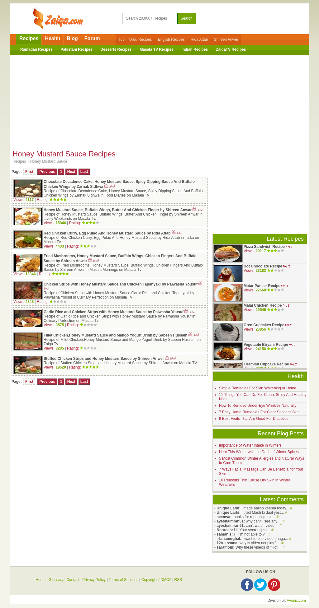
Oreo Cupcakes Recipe (264, 325)
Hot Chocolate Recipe (263, 266)
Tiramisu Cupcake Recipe (266, 364)
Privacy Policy (94, 580)
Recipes (28, 38)
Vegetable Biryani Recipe (266, 344)
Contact (72, 580)
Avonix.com (296, 600)
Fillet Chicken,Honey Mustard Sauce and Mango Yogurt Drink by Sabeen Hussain (116, 335)
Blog (72, 38)
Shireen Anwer (226, 39)
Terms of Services (123, 580)
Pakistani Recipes (76, 49)
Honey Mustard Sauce (48, 161)
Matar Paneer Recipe (262, 286)
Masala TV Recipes (157, 49)
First (29, 171)
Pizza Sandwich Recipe (264, 246)
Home (40, 580)
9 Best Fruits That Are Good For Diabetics (253, 418)
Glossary (56, 580)
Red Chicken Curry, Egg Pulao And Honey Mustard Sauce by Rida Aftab (108, 233)
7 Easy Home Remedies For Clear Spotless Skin (259, 412)
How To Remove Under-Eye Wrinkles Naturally (257, 405)
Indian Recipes (195, 49)
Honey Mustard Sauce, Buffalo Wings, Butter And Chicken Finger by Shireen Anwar (118, 210)
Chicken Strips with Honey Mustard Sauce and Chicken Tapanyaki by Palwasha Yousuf (121, 284)
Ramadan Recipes (36, 49)
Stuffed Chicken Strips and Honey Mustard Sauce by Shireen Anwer (104, 358)
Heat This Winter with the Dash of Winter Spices (259, 452)
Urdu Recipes (140, 39)
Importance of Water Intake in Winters (250, 445)
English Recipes (171, 39)
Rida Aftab (199, 39)
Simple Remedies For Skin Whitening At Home (257, 388)
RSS (178, 580)
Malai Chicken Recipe (263, 305)
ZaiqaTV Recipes (231, 49)
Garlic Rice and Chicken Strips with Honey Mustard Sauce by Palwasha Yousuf (114, 312)
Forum (92, 38)
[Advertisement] (159, 100)
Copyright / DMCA (156, 580)
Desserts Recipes (115, 49)
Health (52, 38)
